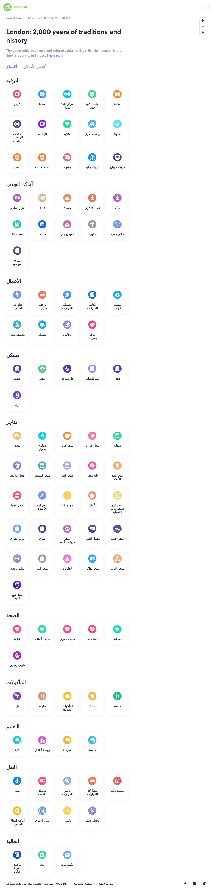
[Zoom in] (203, 21)
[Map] (171, 451)
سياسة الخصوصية (82, 883)
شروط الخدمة (106, 883)
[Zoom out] (203, 27)
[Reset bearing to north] (203, 33)
